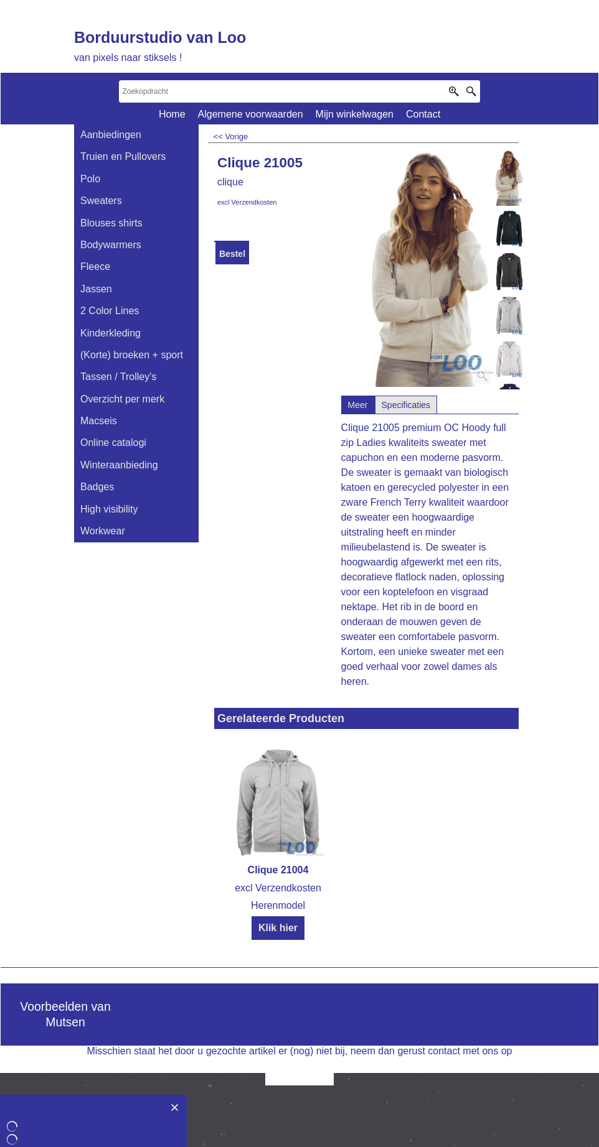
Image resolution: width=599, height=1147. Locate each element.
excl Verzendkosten (246, 202)
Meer (358, 405)
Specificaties (406, 405)
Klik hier (278, 927)
